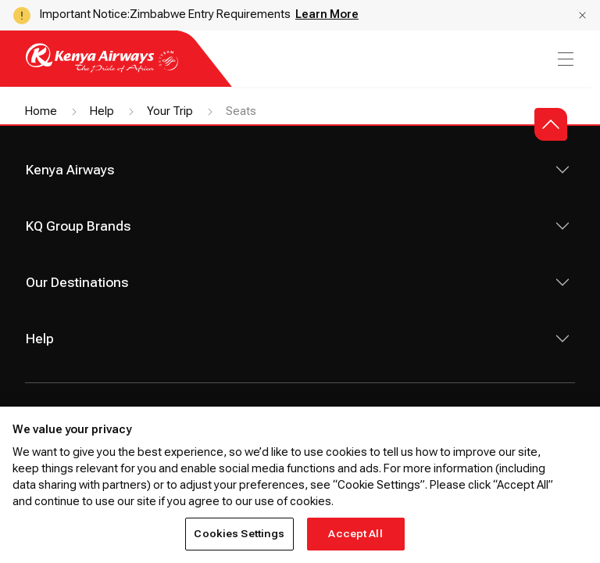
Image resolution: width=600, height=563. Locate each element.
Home (41, 111)
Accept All (355, 534)
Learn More (327, 14)
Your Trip (170, 111)
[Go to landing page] (102, 68)
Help (102, 111)
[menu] (564, 59)
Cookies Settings (239, 534)
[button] (582, 15)
